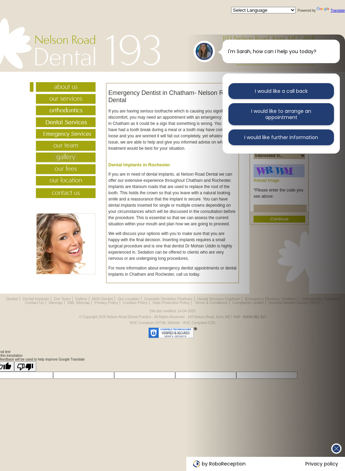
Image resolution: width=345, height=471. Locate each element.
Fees (63, 170)
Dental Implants (36, 299)
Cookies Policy (135, 303)
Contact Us (63, 193)
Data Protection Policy (171, 303)
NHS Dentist (102, 299)
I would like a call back (281, 91)
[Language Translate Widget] (263, 10)
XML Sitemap (78, 303)
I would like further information (281, 137)
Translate (331, 10)
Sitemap (55, 303)
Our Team (63, 147)
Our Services (63, 100)
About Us (63, 88)
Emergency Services (63, 135)
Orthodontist (63, 111)
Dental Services (63, 123)
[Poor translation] (25, 366)
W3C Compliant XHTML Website (155, 323)
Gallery (63, 158)
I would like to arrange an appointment (281, 114)
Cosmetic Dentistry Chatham (168, 299)
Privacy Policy (106, 303)
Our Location (63, 182)
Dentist (12, 299)
